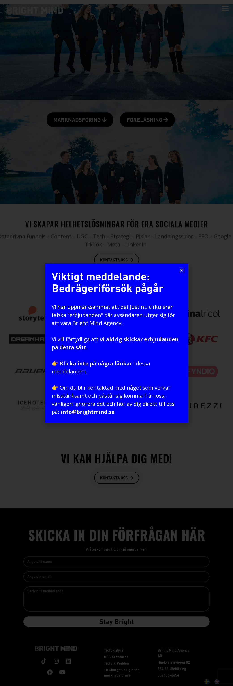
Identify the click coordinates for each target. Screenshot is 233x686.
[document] (116, 343)
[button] (181, 270)
